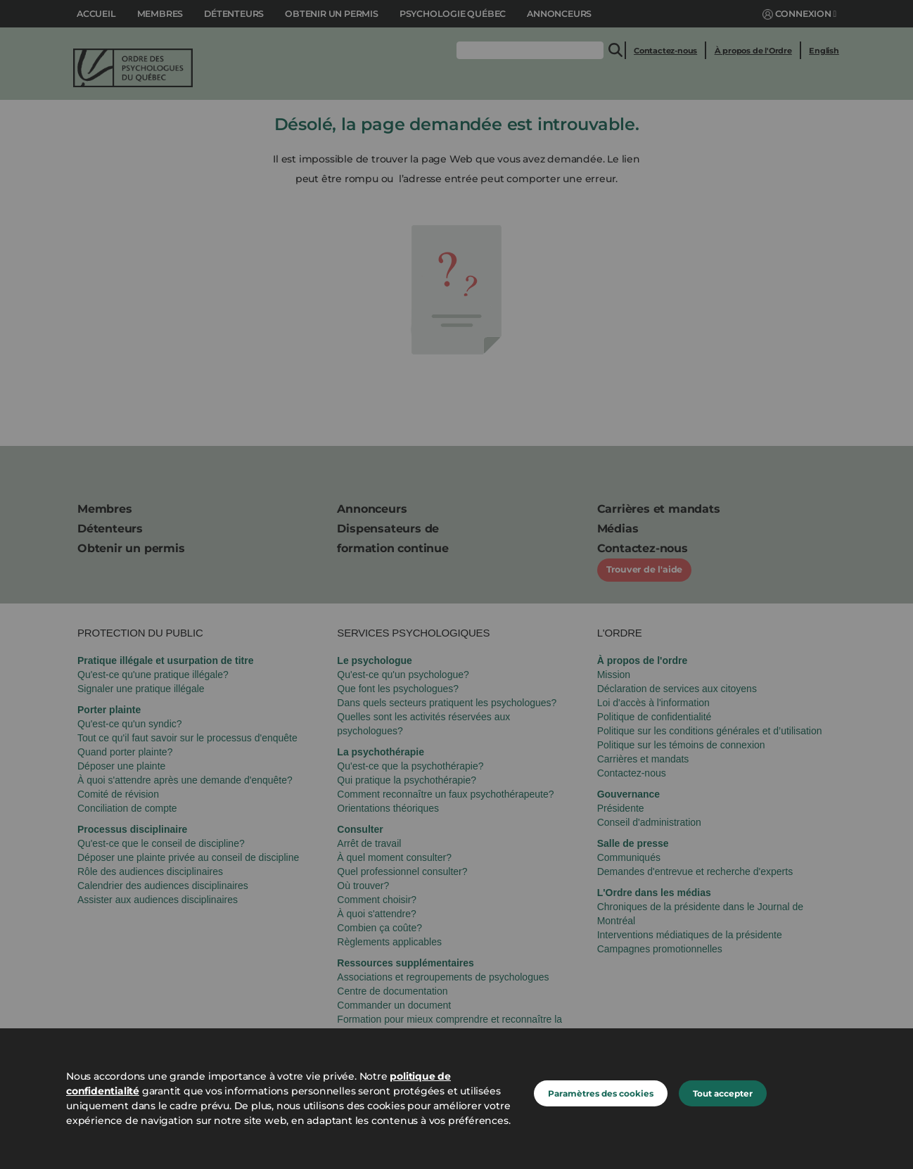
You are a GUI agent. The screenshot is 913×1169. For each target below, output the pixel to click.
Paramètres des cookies (600, 1093)
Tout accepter (723, 1093)
